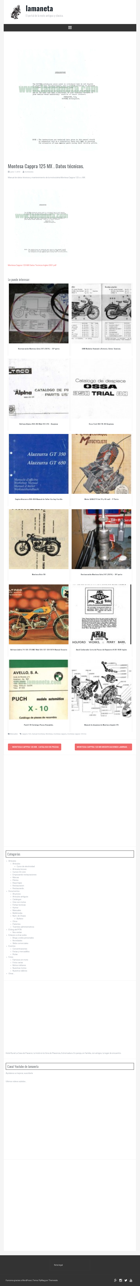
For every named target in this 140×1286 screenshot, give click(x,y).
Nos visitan (17, 932)
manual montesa (38, 734)
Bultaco (20, 918)
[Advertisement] (26, 800)
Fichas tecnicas (19, 905)
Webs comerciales (20, 943)
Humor (15, 907)
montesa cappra (59, 734)
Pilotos (15, 880)
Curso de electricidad (26, 866)
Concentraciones (20, 948)
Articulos (12, 861)
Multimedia (17, 913)
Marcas (16, 877)
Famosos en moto (20, 959)
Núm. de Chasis (19, 915)
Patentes (17, 924)
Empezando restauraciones (25, 874)
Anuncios (17, 894)
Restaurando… (19, 888)
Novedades (17, 940)
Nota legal (58, 1265)
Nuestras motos (19, 968)
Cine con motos (19, 902)
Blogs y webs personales (23, 937)
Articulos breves (20, 869)
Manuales (14, 734)
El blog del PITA (15, 929)
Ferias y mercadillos (21, 951)
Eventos (11, 946)
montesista (28, 172)
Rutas (15, 954)
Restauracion (18, 885)
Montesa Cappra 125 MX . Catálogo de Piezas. (34, 747)
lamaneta (39, 8)
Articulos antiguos (20, 896)
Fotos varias (18, 962)
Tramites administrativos (23, 926)
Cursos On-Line (19, 872)
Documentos (14, 891)
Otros (15, 921)
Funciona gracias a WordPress (19, 1280)
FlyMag (42, 1280)
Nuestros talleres (20, 970)
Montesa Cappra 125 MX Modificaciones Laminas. (103, 747)
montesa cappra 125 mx (76, 734)
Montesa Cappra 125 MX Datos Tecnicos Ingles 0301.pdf (32, 265)
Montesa (49, 734)
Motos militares (19, 965)
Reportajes (17, 883)
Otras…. (11, 973)
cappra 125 (26, 734)
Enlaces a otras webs (17, 935)
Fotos (10, 957)
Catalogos (17, 899)
